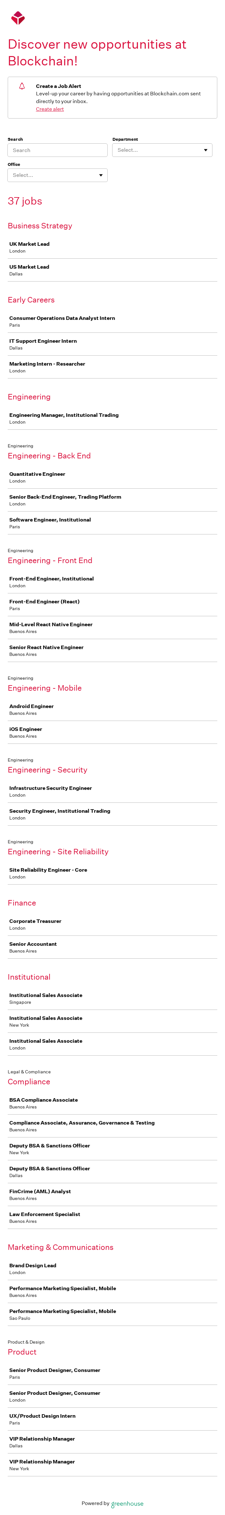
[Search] (57, 150)
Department (125, 139)
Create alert (50, 109)
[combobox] (118, 150)
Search (15, 139)
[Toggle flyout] (206, 150)
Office (14, 164)
